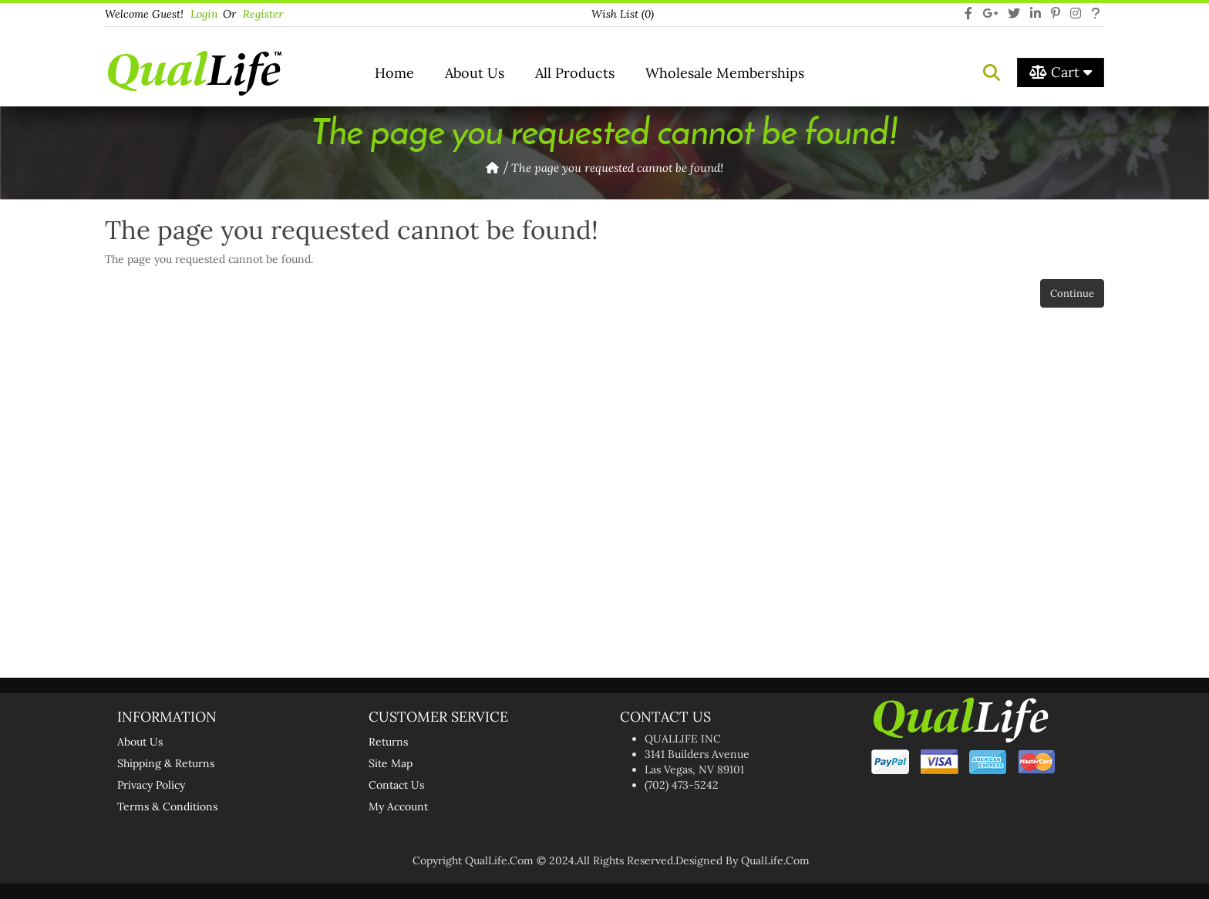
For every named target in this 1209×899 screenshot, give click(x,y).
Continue (1072, 293)
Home (394, 73)
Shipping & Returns (165, 763)
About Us (474, 73)
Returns (388, 742)
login (204, 14)
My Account (398, 806)
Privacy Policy (151, 785)
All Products (575, 73)
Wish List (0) (622, 14)
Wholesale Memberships (724, 73)
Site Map (391, 763)
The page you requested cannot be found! (617, 167)
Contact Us (396, 785)
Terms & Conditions (167, 806)
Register (263, 14)
